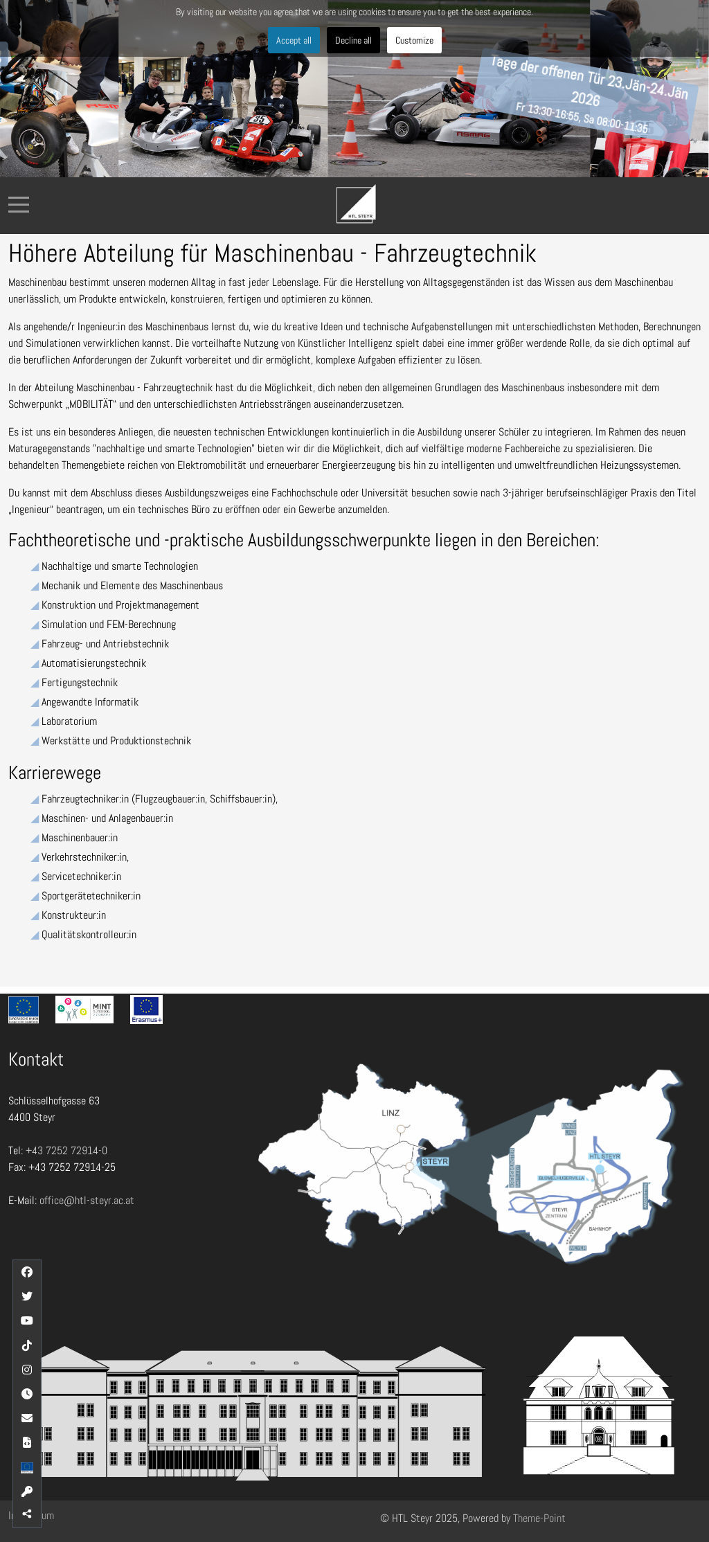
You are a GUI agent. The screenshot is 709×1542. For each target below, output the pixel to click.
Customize (414, 40)
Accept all (294, 40)
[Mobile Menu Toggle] (18, 204)
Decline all (353, 40)
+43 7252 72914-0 (66, 1150)
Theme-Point (539, 1518)
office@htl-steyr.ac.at (86, 1200)
